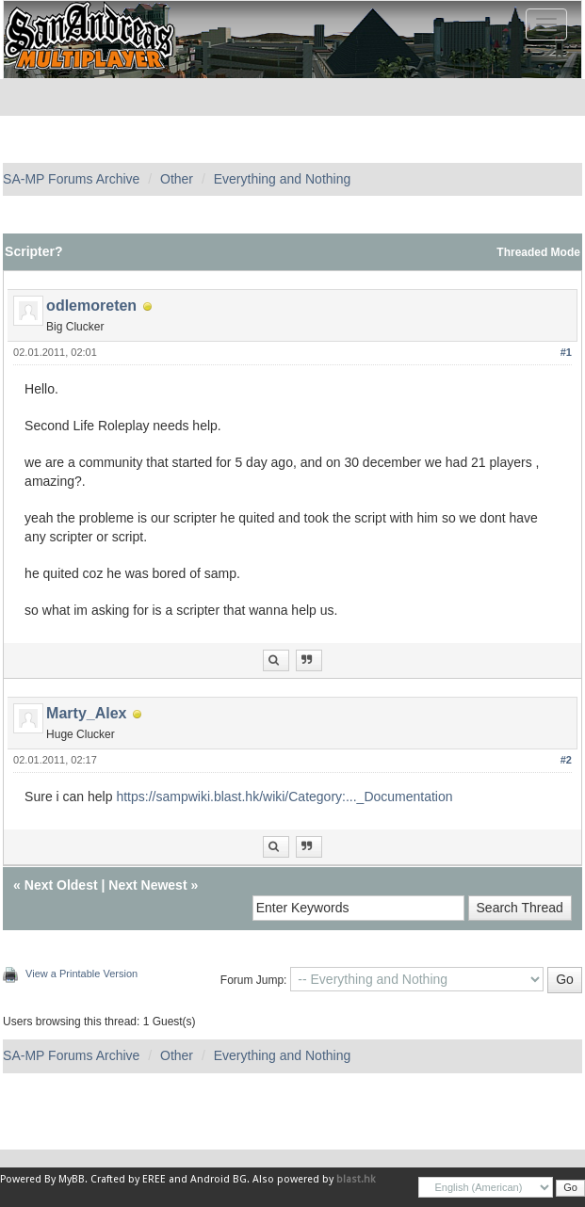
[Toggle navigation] (546, 24)
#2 (566, 759)
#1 (566, 352)
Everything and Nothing (282, 178)
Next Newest (147, 885)
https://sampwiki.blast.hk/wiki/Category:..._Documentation (284, 796)
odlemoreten (91, 306)
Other (176, 178)
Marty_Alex (86, 713)
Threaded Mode (538, 252)
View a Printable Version (81, 973)
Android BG (218, 1179)
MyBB (71, 1179)
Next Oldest (61, 885)
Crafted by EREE (128, 1179)
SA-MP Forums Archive (71, 178)
